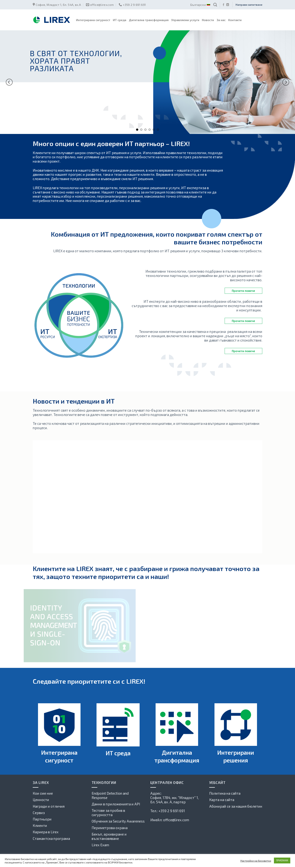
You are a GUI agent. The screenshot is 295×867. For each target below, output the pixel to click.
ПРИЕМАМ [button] (282, 860)
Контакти (235, 20)
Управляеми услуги (185, 20)
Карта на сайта (221, 799)
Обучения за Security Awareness (118, 821)
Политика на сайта (224, 793)
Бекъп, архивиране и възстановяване (109, 836)
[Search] (215, 5)
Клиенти (40, 825)
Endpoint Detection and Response (110, 795)
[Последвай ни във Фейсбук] (223, 4)
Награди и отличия (49, 806)
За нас (221, 20)
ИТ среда (119, 20)
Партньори (42, 819)
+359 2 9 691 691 (171, 811)
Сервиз (39, 812)
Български (200, 4)
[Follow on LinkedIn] (227, 4)
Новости (208, 20)
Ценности (41, 799)
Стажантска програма (51, 838)
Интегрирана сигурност (93, 20)
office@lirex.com (176, 820)
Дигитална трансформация (149, 20)
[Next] (285, 82)
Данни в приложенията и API (116, 804)
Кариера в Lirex (46, 832)
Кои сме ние (43, 793)
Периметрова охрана (110, 828)
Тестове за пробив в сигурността (108, 812)
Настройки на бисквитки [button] (255, 860)
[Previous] (9, 82)
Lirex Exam (100, 845)
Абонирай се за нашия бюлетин (235, 806)
